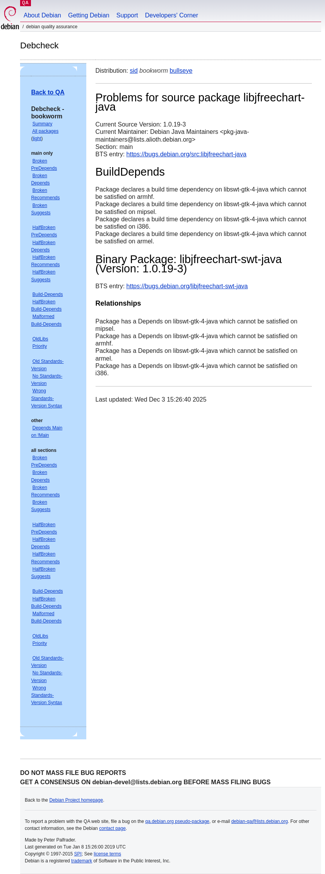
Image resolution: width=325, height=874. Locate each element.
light (36, 138)
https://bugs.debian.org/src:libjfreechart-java (186, 154)
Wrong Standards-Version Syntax (46, 398)
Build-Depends (47, 294)
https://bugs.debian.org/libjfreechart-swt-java (187, 286)
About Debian (42, 15)
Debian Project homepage (76, 800)
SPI (78, 854)
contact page (112, 828)
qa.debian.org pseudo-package (177, 821)
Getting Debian (88, 15)
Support (127, 15)
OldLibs (40, 339)
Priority (39, 346)
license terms (107, 854)
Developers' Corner (171, 15)
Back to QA (47, 92)
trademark (81, 861)
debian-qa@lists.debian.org (259, 821)
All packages (45, 131)
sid (133, 70)
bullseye (181, 70)
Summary (42, 124)
